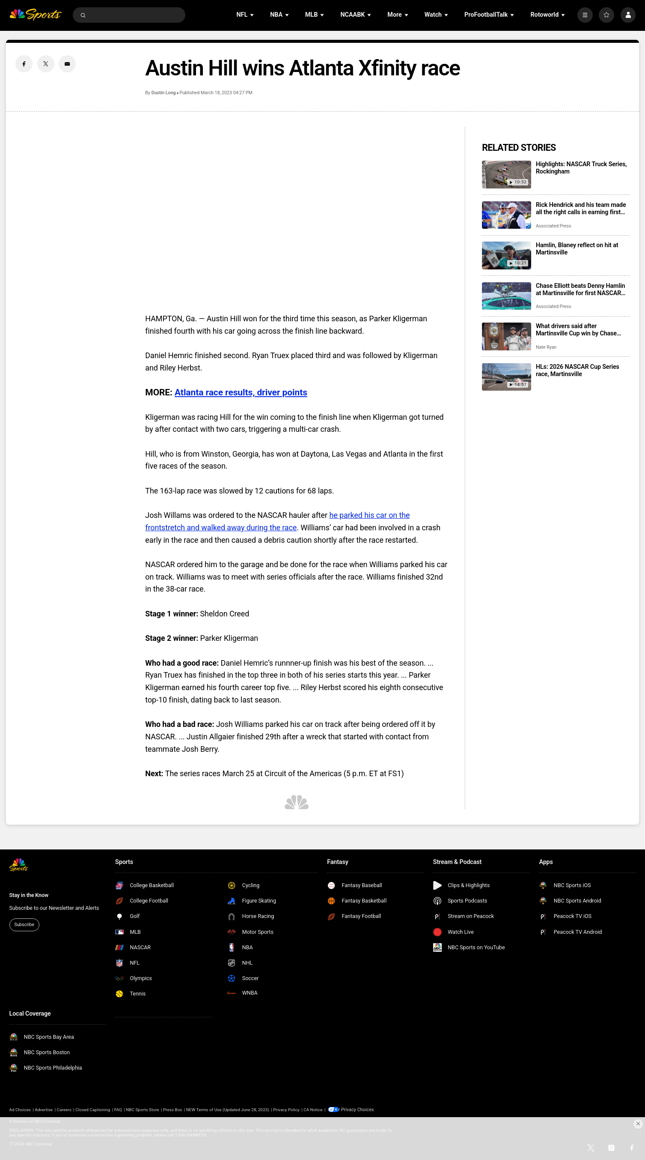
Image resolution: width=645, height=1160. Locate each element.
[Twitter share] (45, 63)
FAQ (118, 1109)
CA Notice (312, 1109)
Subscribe (24, 924)
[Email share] (67, 63)
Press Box (172, 1109)
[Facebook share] (24, 63)
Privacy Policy (286, 1109)
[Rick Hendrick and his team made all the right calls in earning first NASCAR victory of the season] (506, 215)
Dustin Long (164, 93)
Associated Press (553, 226)
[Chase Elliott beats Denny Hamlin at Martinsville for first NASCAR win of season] (506, 296)
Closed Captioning (92, 1109)
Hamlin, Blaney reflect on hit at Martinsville (577, 249)
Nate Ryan (546, 347)
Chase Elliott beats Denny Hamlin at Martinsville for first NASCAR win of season (580, 289)
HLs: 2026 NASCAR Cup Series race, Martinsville (577, 370)
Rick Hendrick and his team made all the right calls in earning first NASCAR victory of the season (581, 208)
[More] (585, 15)
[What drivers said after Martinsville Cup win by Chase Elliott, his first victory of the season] (506, 336)
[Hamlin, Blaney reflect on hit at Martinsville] (506, 255)
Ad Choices (20, 1109)
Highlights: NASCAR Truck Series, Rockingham (581, 168)
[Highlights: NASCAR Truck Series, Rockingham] (506, 174)
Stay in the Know (29, 895)
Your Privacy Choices (360, 1109)
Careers (64, 1109)
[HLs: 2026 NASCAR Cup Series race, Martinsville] (506, 377)
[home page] (35, 15)
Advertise (44, 1109)
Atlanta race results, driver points (241, 392)
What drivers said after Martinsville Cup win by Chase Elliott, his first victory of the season (576, 330)
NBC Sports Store (142, 1109)
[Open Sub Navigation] (252, 15)
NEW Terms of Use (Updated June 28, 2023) (227, 1109)
